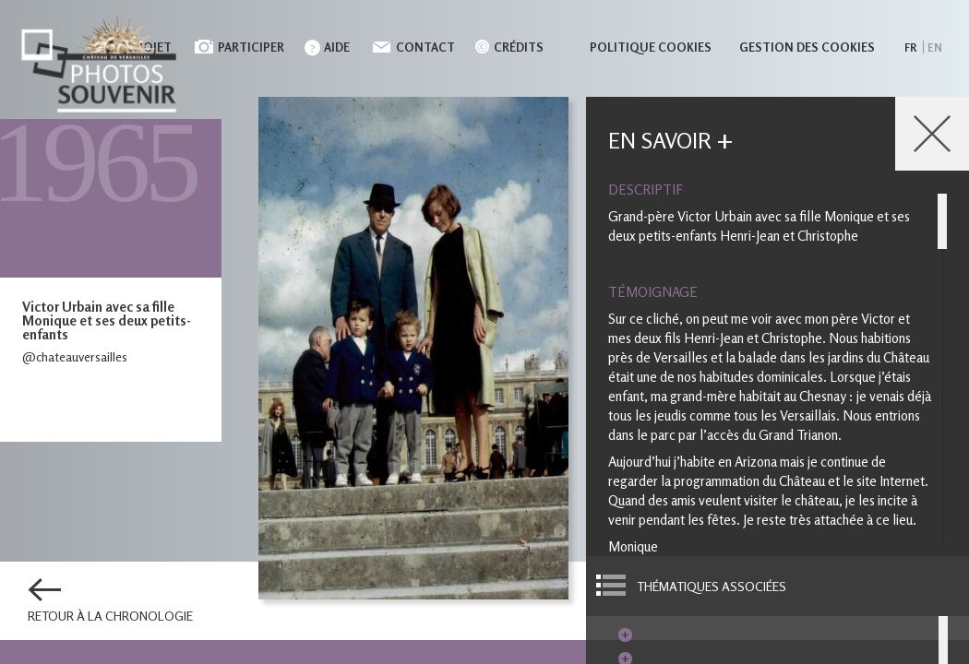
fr (910, 47)
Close (932, 134)
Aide (337, 47)
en (934, 47)
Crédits (519, 47)
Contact (425, 47)
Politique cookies (651, 47)
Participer (251, 47)
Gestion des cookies (807, 47)
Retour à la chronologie (110, 616)
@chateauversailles (74, 356)
